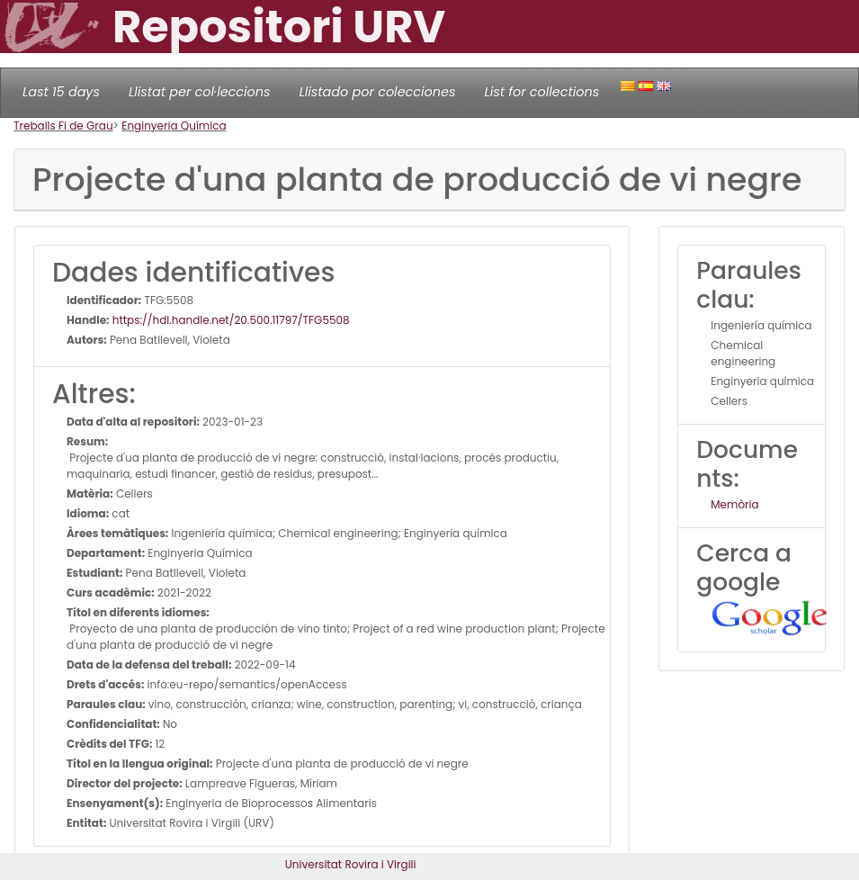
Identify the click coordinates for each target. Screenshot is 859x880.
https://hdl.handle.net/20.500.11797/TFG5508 (230, 320)
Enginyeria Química (173, 125)
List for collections (541, 92)
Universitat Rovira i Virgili (350, 864)
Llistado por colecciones (378, 92)
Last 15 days (61, 92)
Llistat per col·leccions (200, 92)
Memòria (734, 504)
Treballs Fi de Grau (63, 125)
